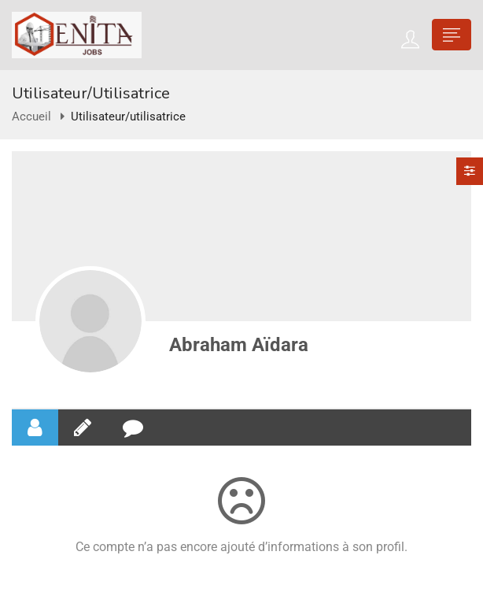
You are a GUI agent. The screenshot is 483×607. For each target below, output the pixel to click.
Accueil (31, 116)
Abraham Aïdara (238, 345)
